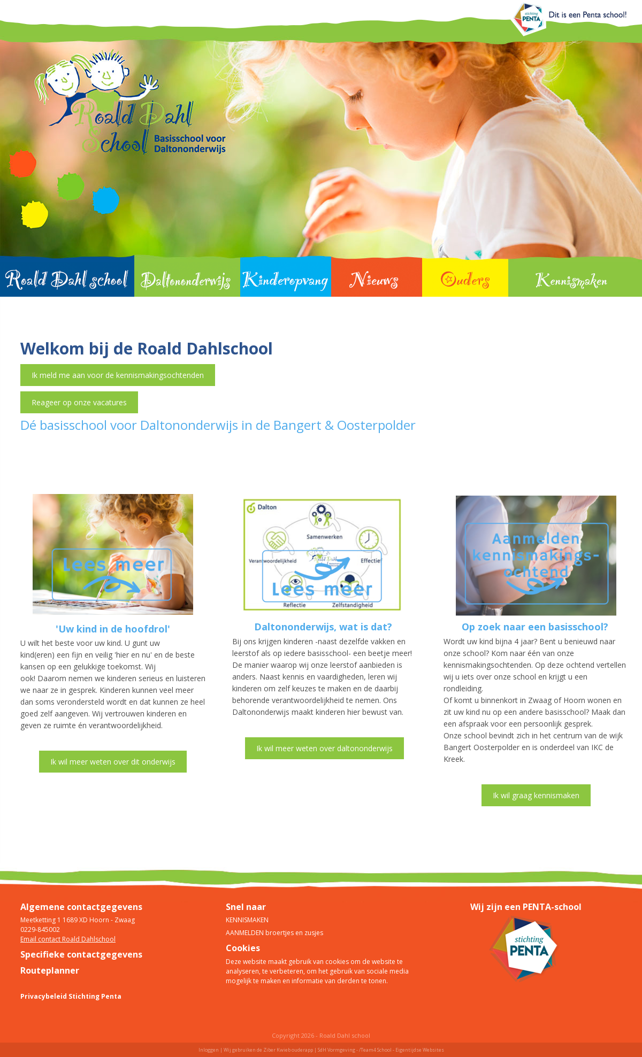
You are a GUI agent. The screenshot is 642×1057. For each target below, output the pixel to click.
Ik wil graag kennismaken (536, 795)
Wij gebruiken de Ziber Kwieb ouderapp (268, 1049)
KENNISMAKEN (247, 919)
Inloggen (208, 1049)
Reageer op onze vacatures (79, 402)
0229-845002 (40, 929)
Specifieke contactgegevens (81, 954)
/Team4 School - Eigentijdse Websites (401, 1049)
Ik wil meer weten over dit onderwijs (112, 762)
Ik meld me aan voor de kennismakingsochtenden (118, 375)
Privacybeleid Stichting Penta (70, 996)
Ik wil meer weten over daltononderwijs (324, 748)
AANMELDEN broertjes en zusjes (274, 932)
